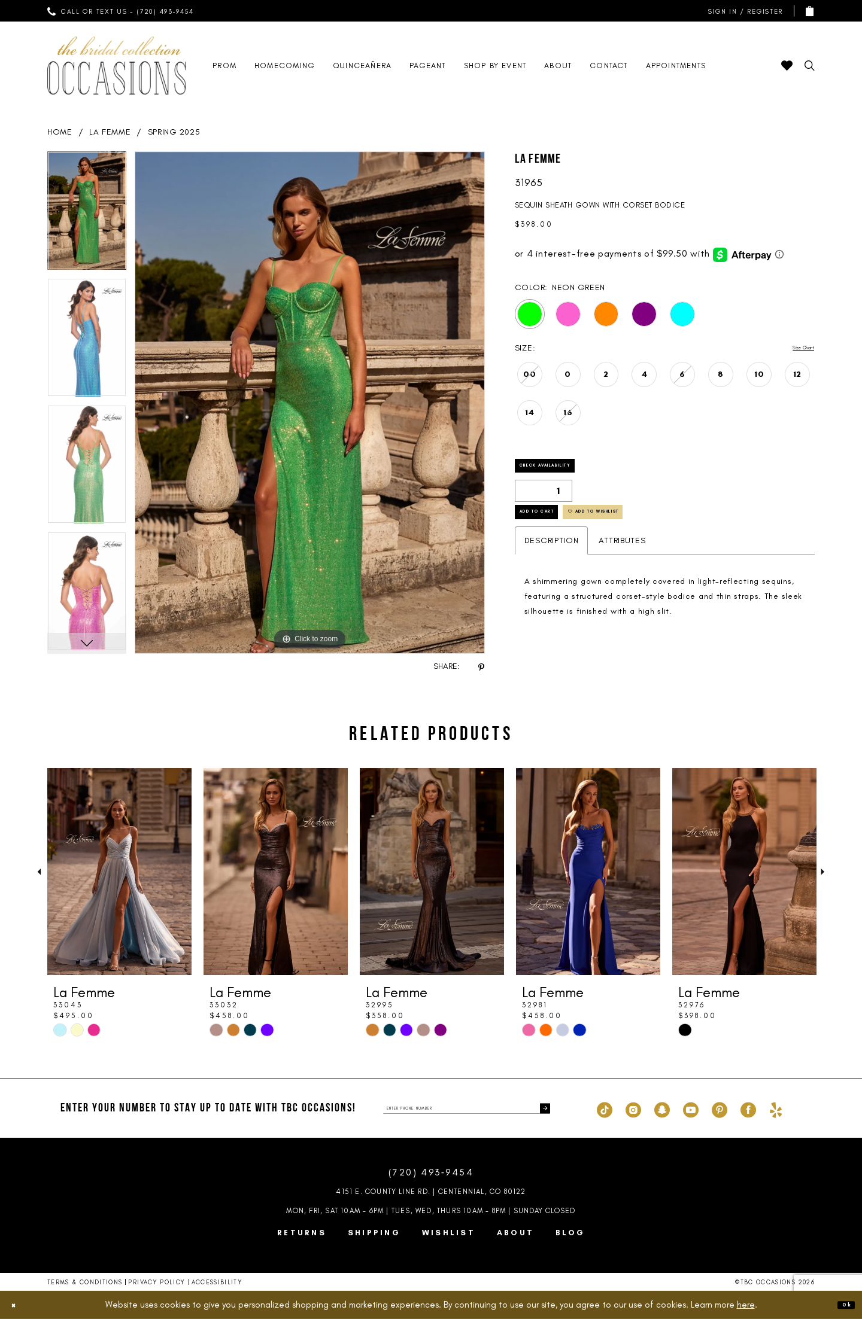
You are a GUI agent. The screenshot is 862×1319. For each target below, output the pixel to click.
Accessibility (217, 1282)
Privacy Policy (156, 1282)
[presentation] (119, 871)
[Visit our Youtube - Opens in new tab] (690, 1108)
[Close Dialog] (19, 1304)
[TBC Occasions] (116, 65)
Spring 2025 (174, 132)
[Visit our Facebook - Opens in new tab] (748, 1108)
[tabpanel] (86, 214)
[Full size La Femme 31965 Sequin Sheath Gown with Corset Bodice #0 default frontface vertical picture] (309, 402)
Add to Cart (556, 534)
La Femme (110, 132)
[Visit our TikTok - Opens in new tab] (604, 1108)
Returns (301, 1232)
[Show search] (810, 65)
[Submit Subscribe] (540, 1108)
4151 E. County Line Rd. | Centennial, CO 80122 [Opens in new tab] (431, 1191)
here (746, 1304)
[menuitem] (121, 11)
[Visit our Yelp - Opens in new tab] (776, 1108)
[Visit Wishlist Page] (787, 65)
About (515, 1232)
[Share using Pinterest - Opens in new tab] (481, 666)
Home (59, 132)
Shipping (374, 1232)
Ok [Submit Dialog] (841, 1304)
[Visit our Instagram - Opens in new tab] (633, 1108)
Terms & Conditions (84, 1282)
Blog (570, 1232)
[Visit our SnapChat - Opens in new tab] (662, 1108)
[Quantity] (543, 503)
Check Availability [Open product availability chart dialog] (575, 472)
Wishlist (448, 1232)
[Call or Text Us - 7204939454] (121, 11)
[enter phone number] (466, 1108)
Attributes (622, 568)
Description (551, 568)
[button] (743, 11)
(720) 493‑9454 (431, 1172)
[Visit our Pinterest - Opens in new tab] (719, 1108)
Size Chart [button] (793, 348)
